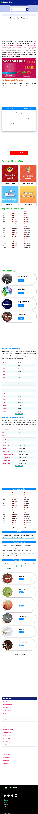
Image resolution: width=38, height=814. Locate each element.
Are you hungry (6, 457)
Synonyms (5, 545)
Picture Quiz (16, 535)
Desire (4, 405)
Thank (3, 402)
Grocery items (28, 247)
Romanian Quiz (19, 14)
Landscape (27, 223)
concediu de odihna (11, 124)
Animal (14, 211)
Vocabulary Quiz (29, 537)
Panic (3, 399)
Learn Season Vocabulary (19, 153)
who (33, 553)
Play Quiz (5, 713)
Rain (3, 383)
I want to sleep (5, 451)
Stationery (27, 221)
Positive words (19, 545)
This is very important (7, 454)
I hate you (4, 439)
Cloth (4, 232)
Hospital (15, 243)
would (8, 555)
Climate (15, 226)
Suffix (25, 548)
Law (3, 215)
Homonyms (14, 548)
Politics (14, 239)
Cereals (15, 230)
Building (15, 247)
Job (3, 213)
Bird (3, 223)
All (3, 365)
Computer (15, 236)
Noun (4, 550)
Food (4, 221)
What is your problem (7, 435)
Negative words (28, 545)
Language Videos (6, 763)
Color (4, 224)
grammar (16, 49)
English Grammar (7, 719)
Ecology (15, 232)
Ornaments (27, 224)
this (16, 553)
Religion (15, 241)
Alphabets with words (7, 704)
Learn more (19, 413)
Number (4, 247)
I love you (4, 442)
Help (3, 377)
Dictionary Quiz (6, 754)
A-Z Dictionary (7, 806)
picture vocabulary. (16, 47)
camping (27, 118)
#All (17, 555)
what (20, 553)
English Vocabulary (7, 710)
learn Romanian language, (29, 47)
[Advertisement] (19, 31)
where (29, 553)
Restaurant (27, 230)
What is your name (6, 432)
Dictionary (5, 723)
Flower (4, 243)
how (27, 550)
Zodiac (4, 241)
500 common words (7, 735)
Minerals (15, 238)
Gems (4, 217)
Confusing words (6, 548)
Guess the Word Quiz (18, 537)
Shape (4, 234)
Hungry (4, 411)
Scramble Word (6, 751)
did (19, 550)
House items (27, 243)
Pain (3, 380)
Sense (4, 390)
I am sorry (4, 448)
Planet (4, 238)
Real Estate (27, 236)
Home (3, 14)
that (12, 553)
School (14, 213)
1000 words (9, 54)
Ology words (27, 238)
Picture (26, 211)
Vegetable (27, 217)
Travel (14, 219)
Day (3, 211)
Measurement (28, 241)
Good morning (5, 429)
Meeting (15, 234)
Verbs (30, 548)
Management (28, 239)
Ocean (4, 230)
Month (4, 226)
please (4, 553)
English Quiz (5, 744)
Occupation (27, 228)
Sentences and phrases (8, 729)
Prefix (20, 548)
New (3, 368)
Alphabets (5, 701)
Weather (15, 228)
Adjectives (9, 550)
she (8, 553)
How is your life (6, 460)
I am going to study (6, 463)
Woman (4, 408)
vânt (11, 118)
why (3, 555)
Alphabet (5, 802)
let (30, 550)
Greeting (15, 245)
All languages (6, 760)
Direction (27, 215)
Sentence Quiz (6, 757)
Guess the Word (6, 748)
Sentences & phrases (8, 811)
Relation (26, 213)
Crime (4, 236)
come (15, 550)
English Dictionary (7, 726)
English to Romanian (10, 14)
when (24, 553)
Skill (3, 396)
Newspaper (27, 234)
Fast (3, 374)
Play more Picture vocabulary (19, 654)
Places (14, 215)
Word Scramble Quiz (7, 537)
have (23, 550)
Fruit (4, 228)
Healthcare (27, 232)
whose (12, 555)
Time (4, 219)
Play (21, 280)
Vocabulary (5, 707)
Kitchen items (28, 245)
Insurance (27, 219)
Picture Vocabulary (7, 738)
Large (3, 393)
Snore (3, 371)
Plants (4, 245)
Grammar (5, 716)
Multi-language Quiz (7, 535)
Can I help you (5, 445)
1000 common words (7, 732)
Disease (15, 224)
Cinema (15, 221)
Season (4, 239)
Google (14, 223)
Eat (3, 362)
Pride (3, 387)
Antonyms (12, 545)
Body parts (27, 226)
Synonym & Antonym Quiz (27, 535)
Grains (14, 217)
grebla (26, 124)
